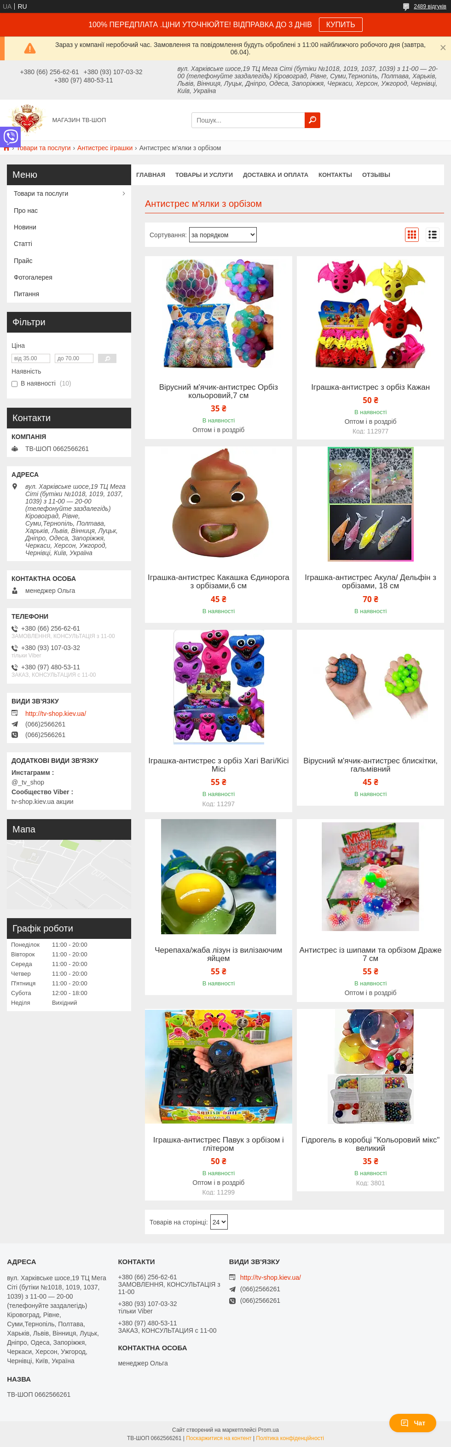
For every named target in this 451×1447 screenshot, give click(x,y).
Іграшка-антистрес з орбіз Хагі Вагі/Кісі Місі (218, 765)
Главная (150, 174)
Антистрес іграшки (105, 148)
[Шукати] (312, 120)
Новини (25, 227)
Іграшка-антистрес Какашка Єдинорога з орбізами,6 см (218, 582)
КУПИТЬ (340, 25)
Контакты (335, 174)
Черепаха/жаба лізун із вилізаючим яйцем (218, 954)
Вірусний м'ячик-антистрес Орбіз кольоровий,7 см (218, 391)
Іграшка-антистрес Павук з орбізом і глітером (218, 1144)
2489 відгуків (430, 6)
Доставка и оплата (275, 174)
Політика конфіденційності (290, 1438)
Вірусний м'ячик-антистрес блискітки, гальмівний (370, 765)
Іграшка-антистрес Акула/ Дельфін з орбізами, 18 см (370, 582)
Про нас (26, 210)
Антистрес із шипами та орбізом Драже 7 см (370, 954)
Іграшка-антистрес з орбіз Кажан (370, 387)
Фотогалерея (33, 277)
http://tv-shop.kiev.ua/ (55, 713)
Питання (26, 294)
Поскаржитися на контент (218, 1438)
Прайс (23, 260)
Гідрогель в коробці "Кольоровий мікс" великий (370, 1144)
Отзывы (376, 174)
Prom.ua (268, 1430)
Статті (23, 243)
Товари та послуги (43, 148)
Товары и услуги (204, 174)
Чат (412, 1423)
